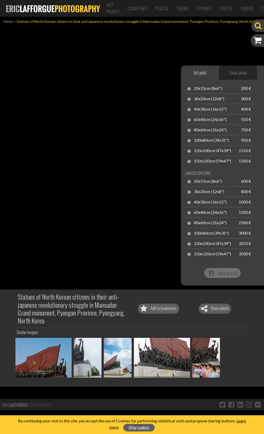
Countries (137, 8)
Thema (182, 8)
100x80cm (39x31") (211, 140)
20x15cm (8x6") (208, 89)
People (226, 8)
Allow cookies (139, 428)
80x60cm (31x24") (210, 130)
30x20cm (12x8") (209, 99)
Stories (204, 8)
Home (8, 21)
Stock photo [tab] (238, 72)
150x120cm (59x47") (212, 161)
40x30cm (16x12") (210, 109)
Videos (247, 8)
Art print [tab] (200, 72)
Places (161, 8)
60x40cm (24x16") (210, 120)
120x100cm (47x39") (212, 151)
